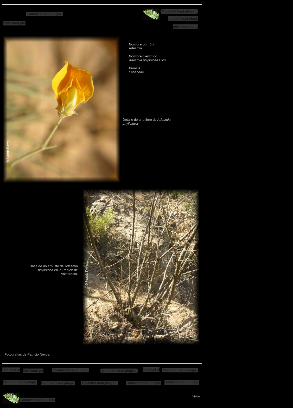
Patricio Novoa (38, 354)
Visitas (196, 396)
